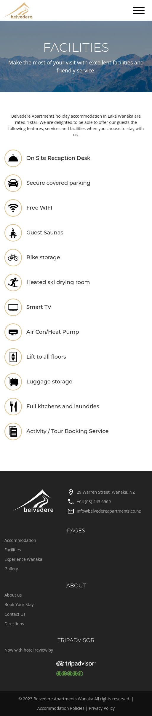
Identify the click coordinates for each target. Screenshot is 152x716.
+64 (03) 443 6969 (94, 501)
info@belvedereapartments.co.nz (109, 511)
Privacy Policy (102, 708)
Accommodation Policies (60, 708)
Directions (14, 623)
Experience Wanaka (23, 559)
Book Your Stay (19, 604)
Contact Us (14, 614)
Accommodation (20, 540)
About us (13, 595)
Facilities (12, 550)
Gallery (11, 568)
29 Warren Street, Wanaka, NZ (106, 492)
